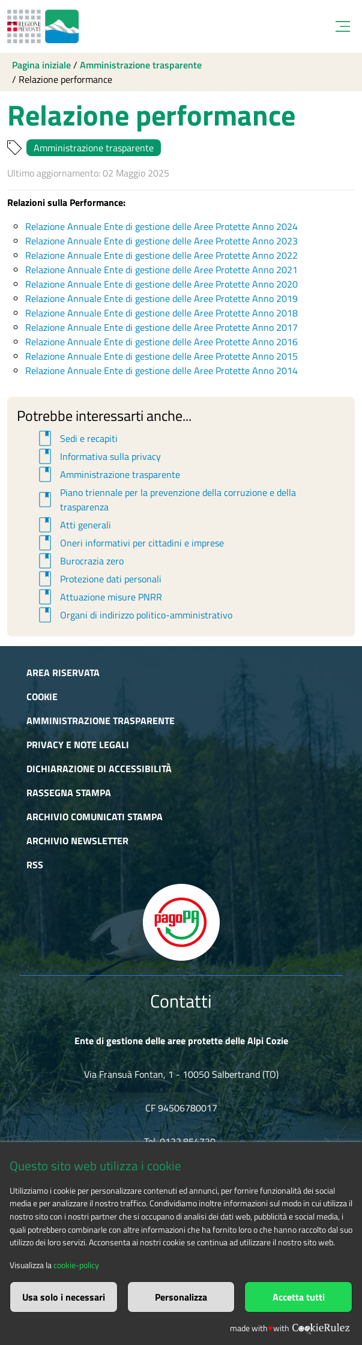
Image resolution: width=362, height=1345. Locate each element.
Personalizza (181, 1297)
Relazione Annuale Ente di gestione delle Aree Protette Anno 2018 (161, 313)
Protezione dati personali (98, 579)
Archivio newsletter (77, 840)
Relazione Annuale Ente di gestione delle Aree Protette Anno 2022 (161, 255)
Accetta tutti (299, 1297)
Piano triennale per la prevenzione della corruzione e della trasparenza (165, 499)
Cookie (42, 696)
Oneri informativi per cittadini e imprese (129, 543)
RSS (34, 864)
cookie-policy (76, 1265)
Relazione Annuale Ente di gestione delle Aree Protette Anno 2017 (161, 327)
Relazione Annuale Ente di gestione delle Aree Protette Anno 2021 (161, 269)
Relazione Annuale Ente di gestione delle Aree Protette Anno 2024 (161, 226)
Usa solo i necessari (63, 1297)
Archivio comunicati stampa (94, 816)
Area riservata (63, 672)
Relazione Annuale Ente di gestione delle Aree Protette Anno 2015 (161, 356)
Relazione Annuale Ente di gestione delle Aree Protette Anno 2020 (161, 284)
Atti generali (73, 525)
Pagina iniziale (41, 65)
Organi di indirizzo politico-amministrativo (133, 615)
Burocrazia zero (79, 561)
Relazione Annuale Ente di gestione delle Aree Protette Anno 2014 (161, 370)
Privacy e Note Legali (77, 744)
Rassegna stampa (68, 792)
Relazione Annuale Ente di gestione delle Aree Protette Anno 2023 (161, 241)
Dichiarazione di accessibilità (99, 768)
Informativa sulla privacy (98, 456)
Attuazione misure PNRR (98, 597)
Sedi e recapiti (76, 438)
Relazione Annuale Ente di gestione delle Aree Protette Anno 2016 (161, 341)
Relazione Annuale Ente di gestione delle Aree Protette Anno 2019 (161, 298)
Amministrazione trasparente (141, 65)
